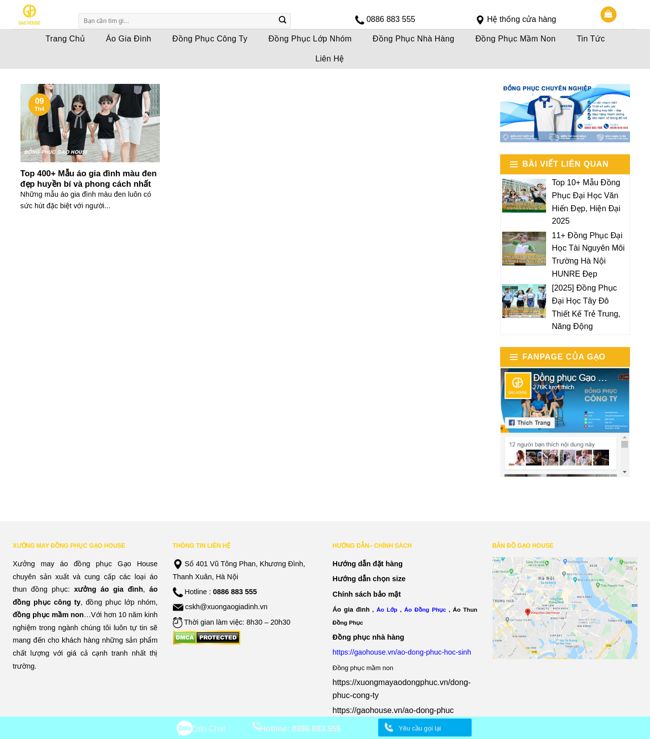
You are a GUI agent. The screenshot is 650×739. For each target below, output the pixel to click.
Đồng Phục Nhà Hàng (414, 38)
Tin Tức (591, 38)
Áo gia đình (351, 609)
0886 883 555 (390, 19)
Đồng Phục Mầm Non (515, 38)
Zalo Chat (208, 729)
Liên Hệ (329, 58)
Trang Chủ (65, 38)
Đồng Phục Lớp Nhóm (310, 38)
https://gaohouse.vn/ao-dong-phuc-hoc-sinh (402, 652)
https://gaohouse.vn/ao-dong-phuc (393, 710)
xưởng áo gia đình (108, 589)
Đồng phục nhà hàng (369, 637)
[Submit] (282, 21)
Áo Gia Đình (128, 38)
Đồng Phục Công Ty (210, 38)
